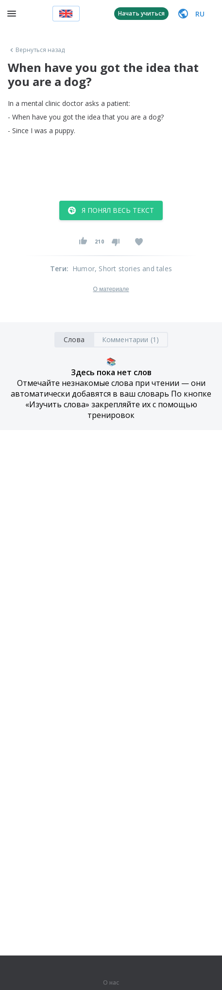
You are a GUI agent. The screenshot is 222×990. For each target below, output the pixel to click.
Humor (83, 268)
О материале (111, 289)
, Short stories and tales (133, 268)
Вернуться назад (36, 50)
